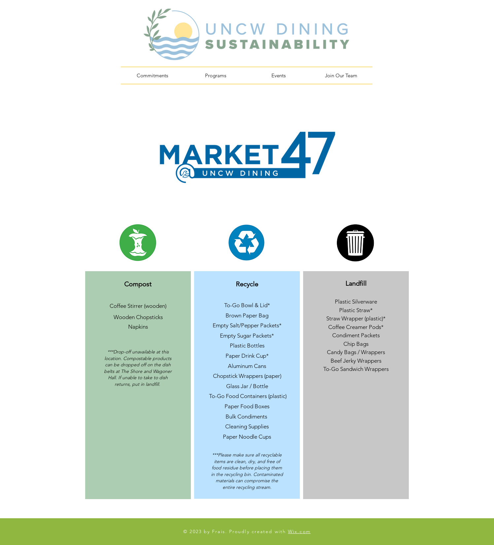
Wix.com (299, 531)
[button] (215, 75)
